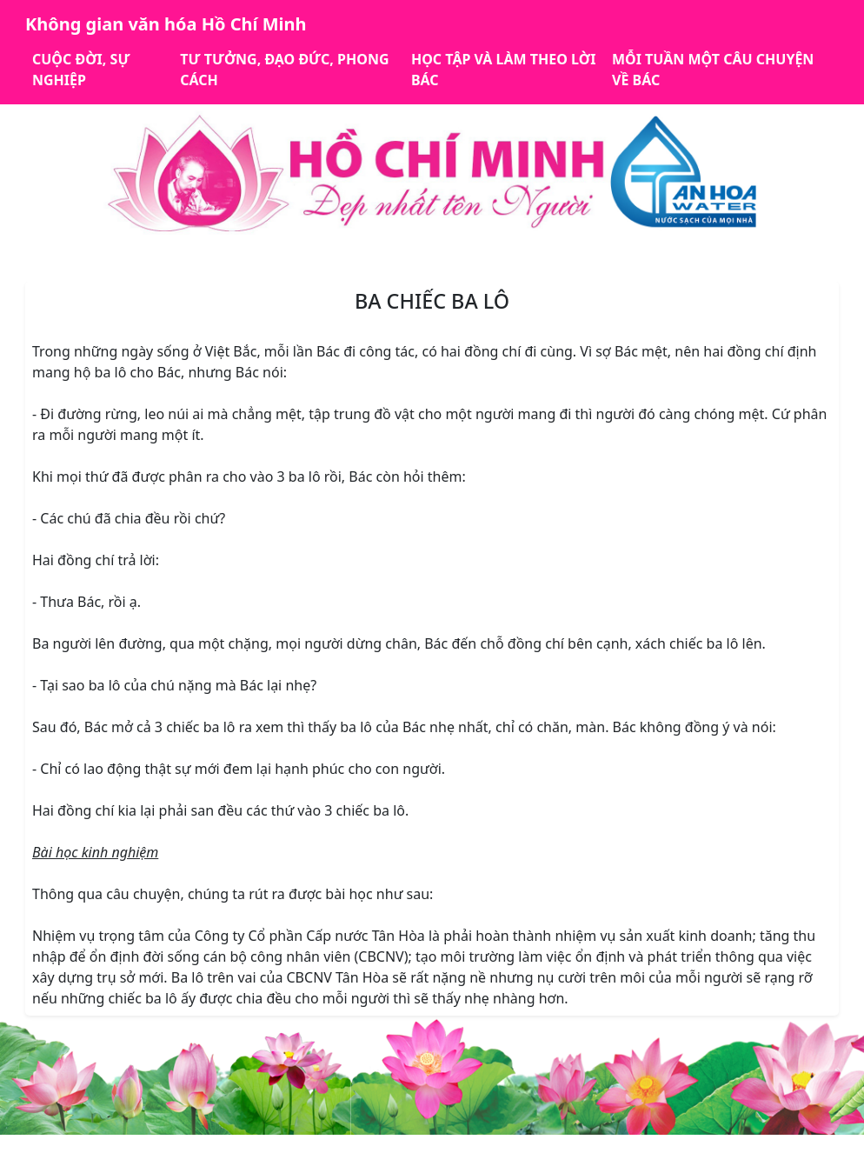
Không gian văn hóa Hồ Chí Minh (166, 24)
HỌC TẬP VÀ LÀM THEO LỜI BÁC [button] (503, 70)
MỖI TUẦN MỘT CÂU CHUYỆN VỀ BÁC (713, 70)
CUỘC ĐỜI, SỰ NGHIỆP (81, 70)
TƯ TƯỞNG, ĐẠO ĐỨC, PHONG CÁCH (284, 70)
